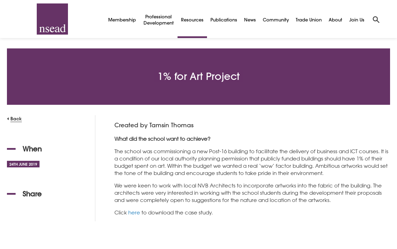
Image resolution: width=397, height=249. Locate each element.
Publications (223, 19)
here (134, 212)
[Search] (376, 19)
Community (276, 19)
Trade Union (309, 19)
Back (16, 118)
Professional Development (159, 19)
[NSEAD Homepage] (52, 19)
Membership (122, 19)
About (335, 19)
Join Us (356, 19)
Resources (192, 19)
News (250, 19)
